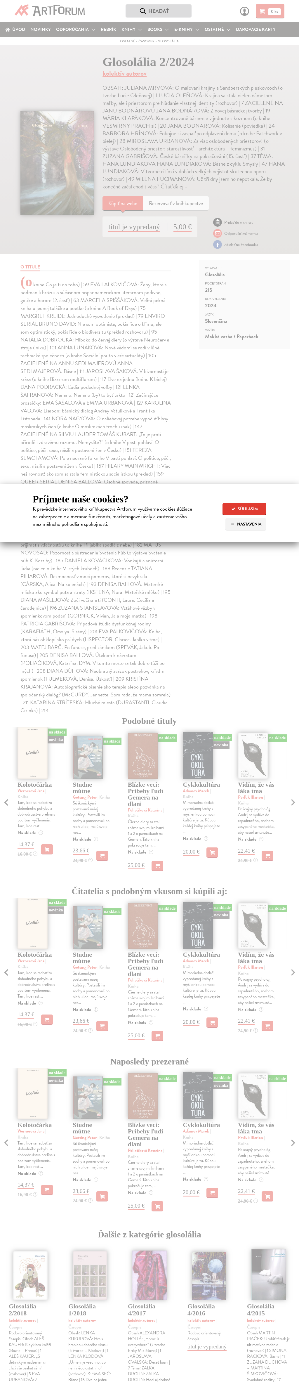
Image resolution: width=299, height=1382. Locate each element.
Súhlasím (244, 509)
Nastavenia (246, 524)
